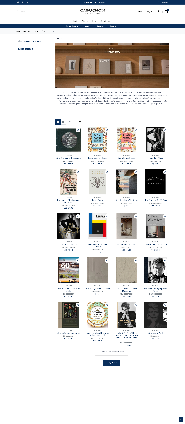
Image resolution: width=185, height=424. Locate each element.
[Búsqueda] (17, 12)
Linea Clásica (40, 31)
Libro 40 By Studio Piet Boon (97, 289)
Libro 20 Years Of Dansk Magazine (126, 290)
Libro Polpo (97, 200)
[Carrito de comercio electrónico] (166, 11)
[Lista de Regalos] (145, 11)
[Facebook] (22, 2)
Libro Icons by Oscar (97, 158)
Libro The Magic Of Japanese (68, 158)
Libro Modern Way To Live (155, 245)
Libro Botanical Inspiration (68, 333)
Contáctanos (163, 2)
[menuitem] (75, 21)
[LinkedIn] (27, 2)
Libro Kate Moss (155, 158)
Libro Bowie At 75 (156, 333)
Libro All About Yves (68, 245)
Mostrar (72, 122)
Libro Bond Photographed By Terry (155, 290)
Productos (28, 31)
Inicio (18, 31)
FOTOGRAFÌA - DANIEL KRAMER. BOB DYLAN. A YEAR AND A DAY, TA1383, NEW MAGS (126, 336)
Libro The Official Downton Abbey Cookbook (97, 334)
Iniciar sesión (158, 11)
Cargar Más (112, 363)
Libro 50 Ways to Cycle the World (68, 290)
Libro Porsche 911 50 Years (155, 200)
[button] (101, 122)
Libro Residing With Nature (127, 200)
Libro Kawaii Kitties (126, 158)
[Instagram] (18, 2)
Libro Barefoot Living (126, 245)
